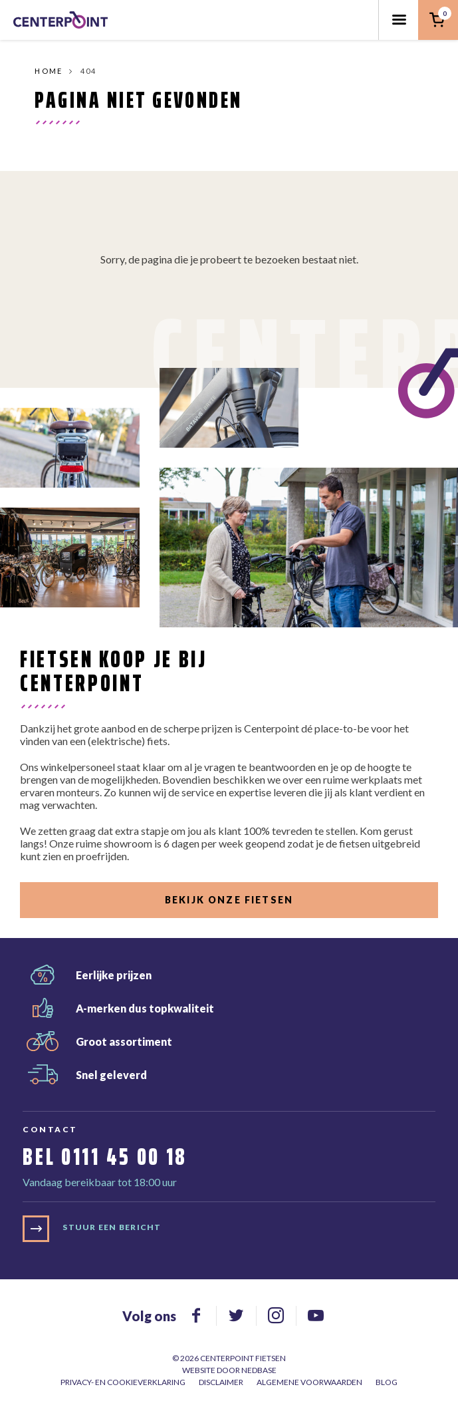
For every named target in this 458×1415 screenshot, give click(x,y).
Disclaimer (221, 1382)
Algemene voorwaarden (309, 1382)
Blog (387, 1382)
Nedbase (259, 1370)
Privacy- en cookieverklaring (122, 1382)
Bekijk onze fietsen (229, 899)
